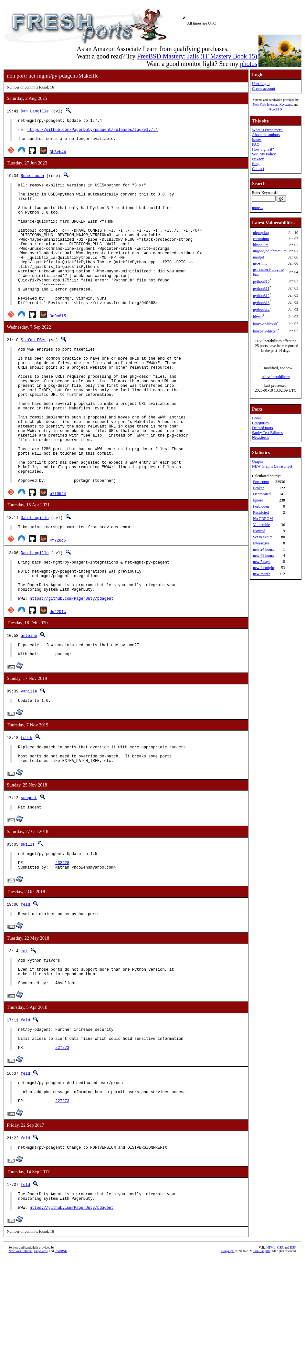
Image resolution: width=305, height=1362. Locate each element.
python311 (261, 288)
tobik (26, 811)
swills (28, 922)
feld (25, 986)
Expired (259, 531)
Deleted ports (262, 428)
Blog (255, 164)
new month (261, 574)
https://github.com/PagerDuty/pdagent (71, 668)
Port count (261, 482)
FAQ (255, 144)
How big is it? (263, 149)
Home (256, 418)
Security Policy (264, 154)
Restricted (261, 512)
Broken (258, 488)
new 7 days (261, 561)
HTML (270, 1351)
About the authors (266, 134)
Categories (260, 423)
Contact (258, 168)
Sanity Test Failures (267, 432)
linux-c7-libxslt (265, 324)
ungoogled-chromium (270, 251)
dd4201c (58, 681)
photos (248, 63)
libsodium (260, 245)
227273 (62, 1141)
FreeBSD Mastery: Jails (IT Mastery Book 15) (197, 56)
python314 (261, 310)
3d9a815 (58, 347)
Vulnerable (261, 525)
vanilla (29, 763)
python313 (261, 303)
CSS (280, 1351)
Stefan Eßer (33, 371)
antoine (29, 705)
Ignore (258, 500)
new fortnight (263, 567)
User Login (260, 83)
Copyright (228, 1355)
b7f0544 (58, 553)
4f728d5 (58, 601)
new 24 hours (263, 549)
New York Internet (265, 104)
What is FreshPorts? (267, 130)
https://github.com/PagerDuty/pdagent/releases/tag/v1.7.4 (92, 132)
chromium (261, 239)
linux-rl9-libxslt (265, 331)
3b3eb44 (58, 156)
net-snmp (260, 263)
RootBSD (275, 109)
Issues (256, 139)
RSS (293, 1351)
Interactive (261, 543)
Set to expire (263, 537)
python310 (261, 281)
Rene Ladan (32, 180)
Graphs (257, 461)
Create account (263, 88)
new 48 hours (263, 555)
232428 (62, 944)
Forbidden (261, 506)
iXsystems (285, 104)
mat (24, 1034)
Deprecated (262, 494)
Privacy (258, 159)
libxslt (258, 317)
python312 (261, 295)
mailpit (258, 257)
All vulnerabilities (276, 377)
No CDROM (263, 518)
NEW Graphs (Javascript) (272, 466)
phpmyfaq (261, 232)
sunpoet (29, 875)
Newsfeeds (260, 437)
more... (257, 208)
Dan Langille (34, 111)
